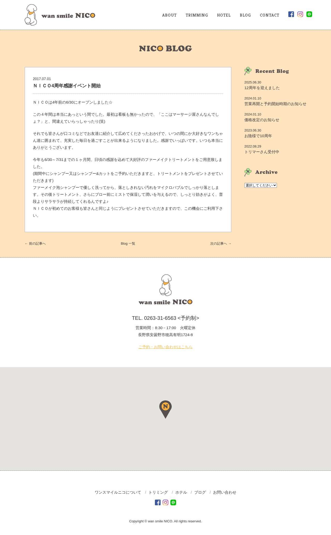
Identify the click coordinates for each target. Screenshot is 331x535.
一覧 (128, 243)
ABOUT (169, 15)
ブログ (200, 492)
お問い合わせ (224, 492)
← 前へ (35, 243)
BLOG (245, 15)
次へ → (220, 243)
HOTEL (224, 15)
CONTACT (269, 15)
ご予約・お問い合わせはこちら (165, 347)
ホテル (181, 492)
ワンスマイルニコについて (118, 492)
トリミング (158, 492)
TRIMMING (197, 15)
